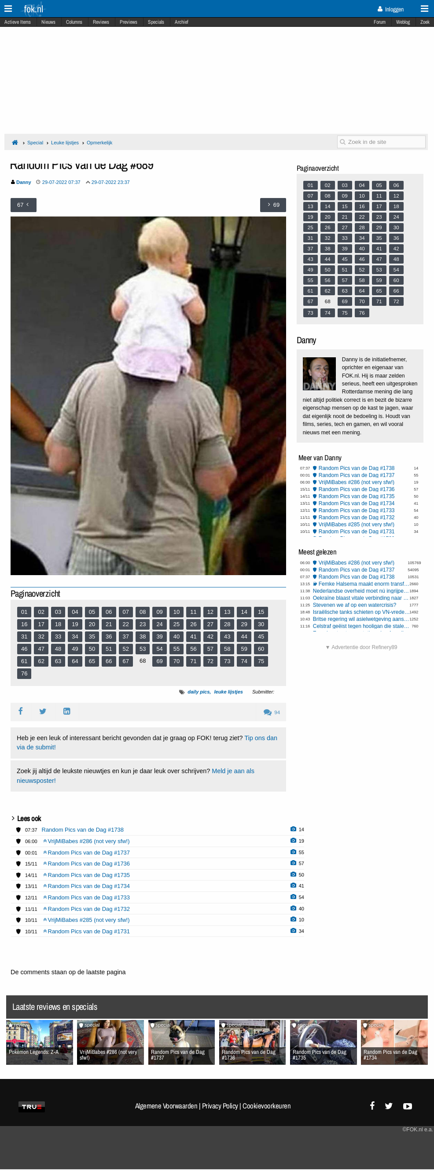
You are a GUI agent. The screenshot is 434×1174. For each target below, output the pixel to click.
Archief (181, 22)
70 (176, 661)
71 (193, 661)
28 (227, 624)
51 (109, 649)
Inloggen (391, 9)
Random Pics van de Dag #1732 (357, 517)
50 (92, 649)
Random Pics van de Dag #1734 (357, 503)
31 (24, 636)
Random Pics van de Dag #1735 (357, 496)
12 (210, 612)
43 (227, 636)
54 (159, 649)
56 (193, 649)
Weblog (403, 22)
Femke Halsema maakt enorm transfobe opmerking (365, 584)
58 (227, 649)
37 (126, 636)
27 (210, 624)
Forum (380, 22)
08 (143, 612)
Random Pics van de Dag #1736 (357, 489)
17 (41, 624)
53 (143, 649)
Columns (74, 22)
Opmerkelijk (99, 142)
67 (126, 661)
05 (92, 612)
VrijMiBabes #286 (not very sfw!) (356, 482)
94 (272, 712)
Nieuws (48, 22)
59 (244, 649)
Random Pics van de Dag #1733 (357, 510)
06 (109, 612)
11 (193, 612)
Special (35, 142)
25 (176, 624)
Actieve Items (17, 22)
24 (159, 624)
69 (159, 661)
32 (41, 636)
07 (126, 612)
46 (24, 649)
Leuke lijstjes (65, 142)
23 (143, 624)
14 (244, 612)
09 (159, 612)
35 (92, 636)
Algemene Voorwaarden (166, 1106)
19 (75, 624)
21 (109, 624)
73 (227, 661)
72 (210, 661)
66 (109, 661)
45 (261, 636)
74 (244, 661)
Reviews (101, 22)
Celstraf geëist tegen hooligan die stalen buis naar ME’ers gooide (362, 626)
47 (41, 649)
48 (58, 649)
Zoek (425, 22)
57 (210, 649)
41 (193, 636)
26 (193, 624)
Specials (156, 22)
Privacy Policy (220, 1106)
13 (227, 612)
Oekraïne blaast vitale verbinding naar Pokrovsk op (362, 598)
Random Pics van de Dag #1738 (357, 468)
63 (58, 661)
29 (244, 624)
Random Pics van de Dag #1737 (357, 475)
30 (261, 624)
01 (24, 612)
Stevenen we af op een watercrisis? (354, 605)
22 (126, 624)
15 (261, 612)
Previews (128, 22)
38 (143, 636)
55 (176, 649)
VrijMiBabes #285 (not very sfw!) (356, 524)
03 (58, 612)
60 (261, 649)
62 (41, 661)
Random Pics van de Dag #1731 (357, 531)
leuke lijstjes (228, 691)
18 (58, 624)
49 (75, 649)
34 (75, 636)
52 (126, 649)
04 (75, 612)
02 (41, 612)
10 (176, 612)
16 (24, 624)
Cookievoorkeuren (267, 1106)
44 (244, 636)
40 (176, 636)
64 (75, 661)
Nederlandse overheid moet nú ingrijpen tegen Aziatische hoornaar (362, 591)
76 (24, 673)
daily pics (199, 691)
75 (261, 661)
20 (92, 624)
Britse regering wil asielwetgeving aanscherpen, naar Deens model (362, 619)
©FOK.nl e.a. (417, 1129)
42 (210, 636)
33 (58, 636)
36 (109, 636)
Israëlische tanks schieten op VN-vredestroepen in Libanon (362, 612)
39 (159, 636)
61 (24, 661)
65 (92, 661)
